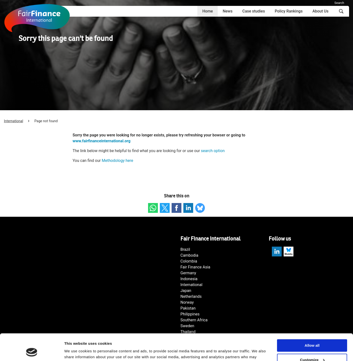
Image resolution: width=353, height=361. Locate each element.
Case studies (253, 11)
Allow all (312, 320)
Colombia (188, 261)
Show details (75, 351)
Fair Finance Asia (195, 267)
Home (207, 11)
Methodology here (117, 160)
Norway (187, 302)
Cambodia (189, 255)
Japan (185, 290)
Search (339, 3)
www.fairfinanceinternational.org (101, 141)
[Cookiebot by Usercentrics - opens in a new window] (31, 351)
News (227, 11)
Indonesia (189, 279)
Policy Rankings (289, 11)
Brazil (185, 249)
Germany (188, 273)
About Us (320, 11)
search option (213, 150)
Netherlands (191, 296)
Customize (312, 335)
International (13, 121)
